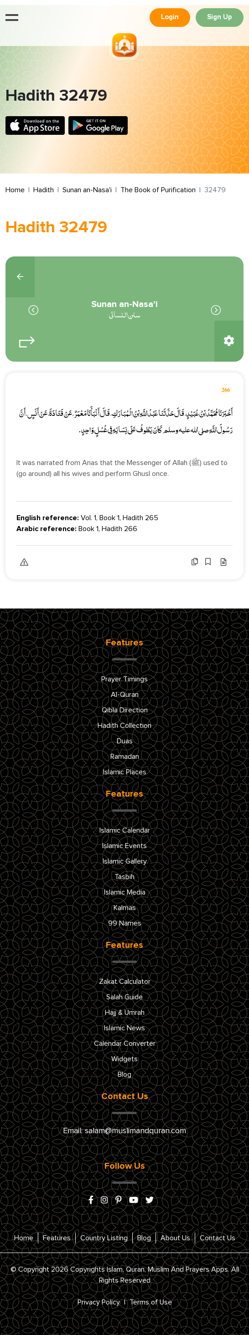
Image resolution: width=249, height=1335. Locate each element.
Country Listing (104, 1238)
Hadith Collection (124, 725)
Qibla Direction (125, 710)
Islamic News (124, 1028)
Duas (125, 741)
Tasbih (124, 876)
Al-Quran (125, 694)
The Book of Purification (158, 190)
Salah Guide (124, 997)
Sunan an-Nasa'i (87, 190)
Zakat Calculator (124, 981)
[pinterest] (118, 1201)
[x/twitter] (149, 1201)
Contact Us (217, 1238)
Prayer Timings (124, 679)
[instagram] (104, 1201)
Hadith (43, 190)
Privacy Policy (99, 1302)
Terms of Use (151, 1302)
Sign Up (219, 17)
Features (57, 1238)
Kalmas (125, 907)
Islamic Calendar (124, 830)
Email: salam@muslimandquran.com (124, 1131)
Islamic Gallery (125, 861)
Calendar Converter (125, 1043)
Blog (124, 1074)
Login (170, 17)
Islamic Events (124, 845)
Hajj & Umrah (125, 1012)
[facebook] (90, 1201)
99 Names (124, 923)
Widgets (124, 1059)
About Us (175, 1238)
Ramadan (124, 756)
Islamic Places (124, 772)
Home (15, 190)
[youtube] (133, 1201)
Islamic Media (124, 892)
